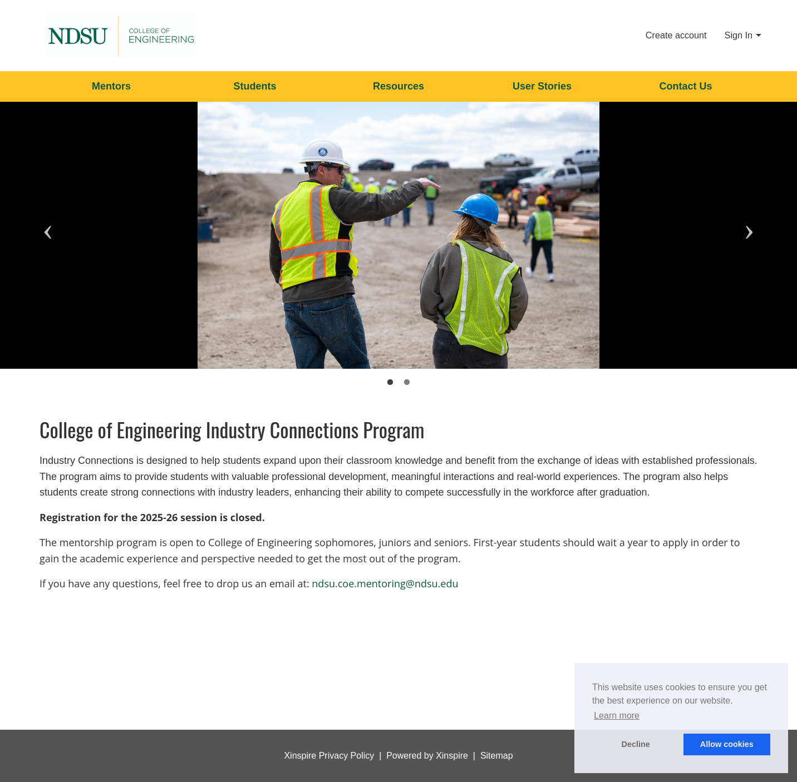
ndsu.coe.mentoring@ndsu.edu (385, 583)
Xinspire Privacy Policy (329, 755)
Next (749, 213)
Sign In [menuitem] (738, 35)
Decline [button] (636, 744)
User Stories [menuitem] (542, 86)
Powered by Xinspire (427, 755)
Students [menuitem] (254, 86)
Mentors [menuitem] (111, 86)
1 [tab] (390, 382)
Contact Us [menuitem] (685, 86)
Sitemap (496, 755)
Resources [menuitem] (398, 86)
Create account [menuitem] (676, 35)
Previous (47, 213)
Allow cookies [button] (727, 744)
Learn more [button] (616, 715)
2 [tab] (406, 382)
